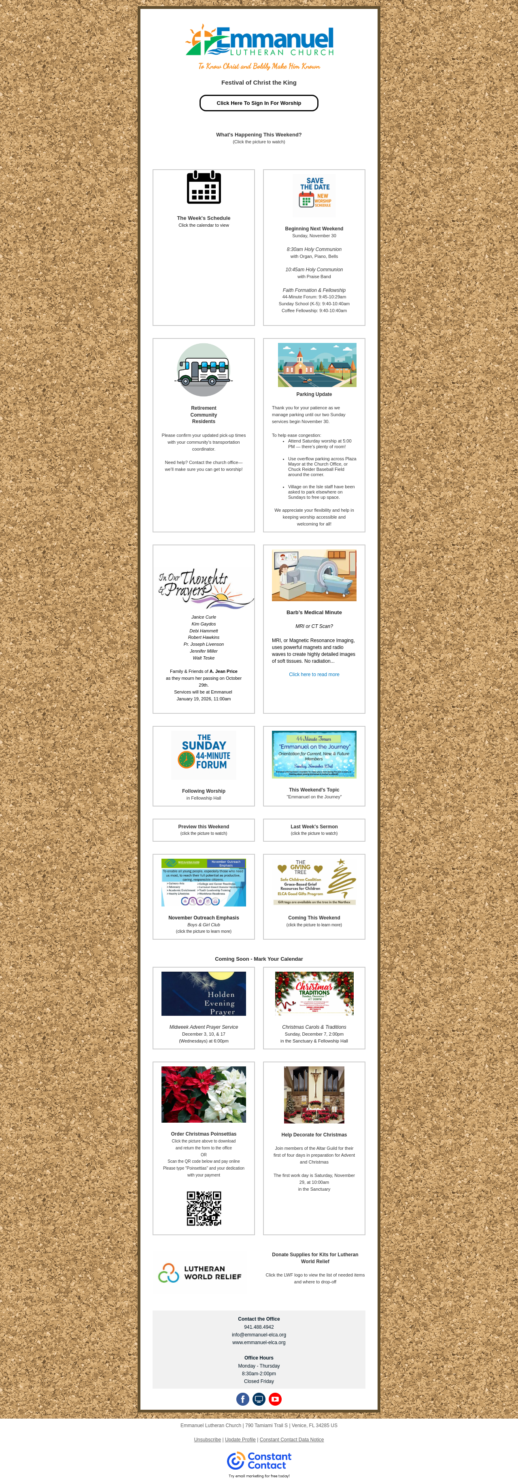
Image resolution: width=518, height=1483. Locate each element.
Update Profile (240, 1440)
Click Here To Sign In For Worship (259, 103)
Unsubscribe (207, 1440)
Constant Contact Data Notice (292, 1440)
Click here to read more (314, 674)
